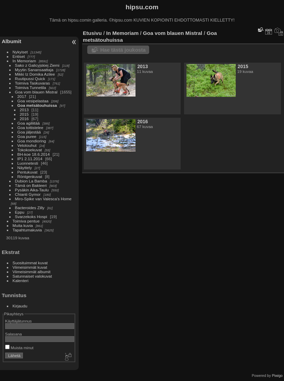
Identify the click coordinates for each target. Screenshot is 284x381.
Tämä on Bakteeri (31, 185)
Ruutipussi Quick (30, 78)
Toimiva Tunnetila (30, 87)
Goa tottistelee (30, 127)
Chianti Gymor (28, 194)
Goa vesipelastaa (33, 101)
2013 (24, 109)
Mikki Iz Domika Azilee (35, 74)
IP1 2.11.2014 (29, 158)
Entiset (19, 56)
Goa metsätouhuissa (37, 105)
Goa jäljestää (29, 132)
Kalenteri (20, 280)
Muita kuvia (23, 225)
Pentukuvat (27, 172)
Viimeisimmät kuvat (30, 267)
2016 (24, 118)
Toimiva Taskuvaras (32, 83)
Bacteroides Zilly (29, 207)
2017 (21, 96)
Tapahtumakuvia (27, 230)
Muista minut (19, 347)
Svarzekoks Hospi (31, 216)
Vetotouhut (27, 145)
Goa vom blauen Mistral (36, 92)
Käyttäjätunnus (18, 321)
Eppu (19, 212)
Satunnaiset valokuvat (32, 276)
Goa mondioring (31, 141)
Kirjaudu (20, 306)
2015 (24, 114)
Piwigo (277, 375)
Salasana (13, 334)
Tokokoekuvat (29, 150)
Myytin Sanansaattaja (34, 69)
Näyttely (24, 167)
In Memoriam (24, 61)
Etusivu (92, 33)
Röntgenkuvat (29, 176)
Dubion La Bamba (31, 181)
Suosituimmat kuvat (30, 263)
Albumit (11, 41)
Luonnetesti (27, 163)
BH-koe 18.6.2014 (33, 154)
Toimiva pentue (26, 221)
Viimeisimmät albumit (32, 271)
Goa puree (27, 136)
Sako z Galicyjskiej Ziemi (37, 65)
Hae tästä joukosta (123, 50)
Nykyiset (20, 52)
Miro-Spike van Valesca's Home (43, 198)
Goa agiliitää (28, 123)
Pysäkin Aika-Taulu (32, 190)
